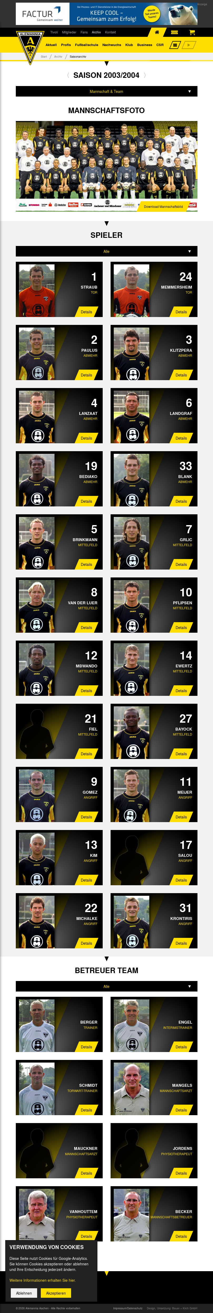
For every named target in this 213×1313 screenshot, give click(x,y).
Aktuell (51, 44)
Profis (66, 44)
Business (144, 44)
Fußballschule (86, 44)
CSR (160, 44)
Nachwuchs (111, 44)
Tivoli (54, 32)
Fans (84, 32)
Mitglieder (69, 32)
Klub (129, 44)
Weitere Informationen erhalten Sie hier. (42, 1285)
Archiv (96, 32)
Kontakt (110, 32)
